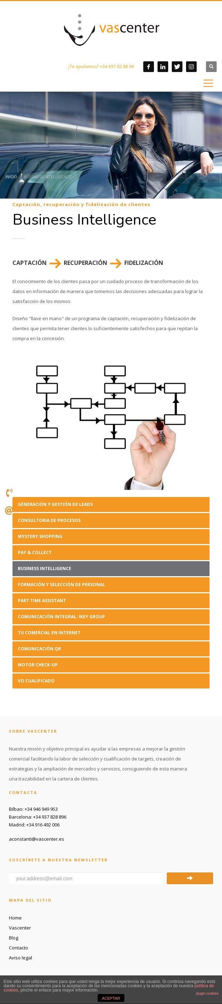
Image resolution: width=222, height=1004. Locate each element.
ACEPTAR (111, 998)
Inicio (11, 176)
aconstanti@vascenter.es (36, 839)
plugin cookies (207, 993)
